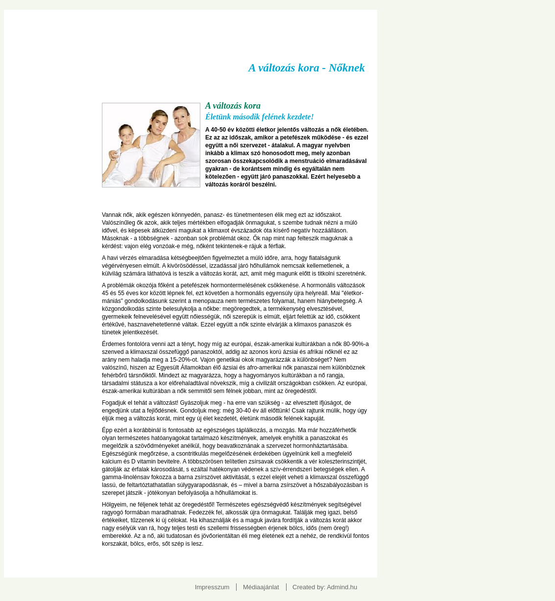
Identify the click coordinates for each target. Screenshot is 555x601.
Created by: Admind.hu (324, 587)
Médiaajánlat (261, 587)
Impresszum (212, 587)
